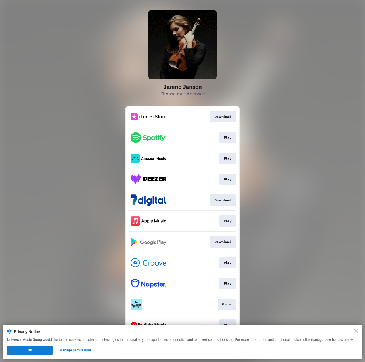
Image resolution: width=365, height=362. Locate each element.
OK (30, 350)
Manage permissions (76, 350)
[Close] (356, 330)
